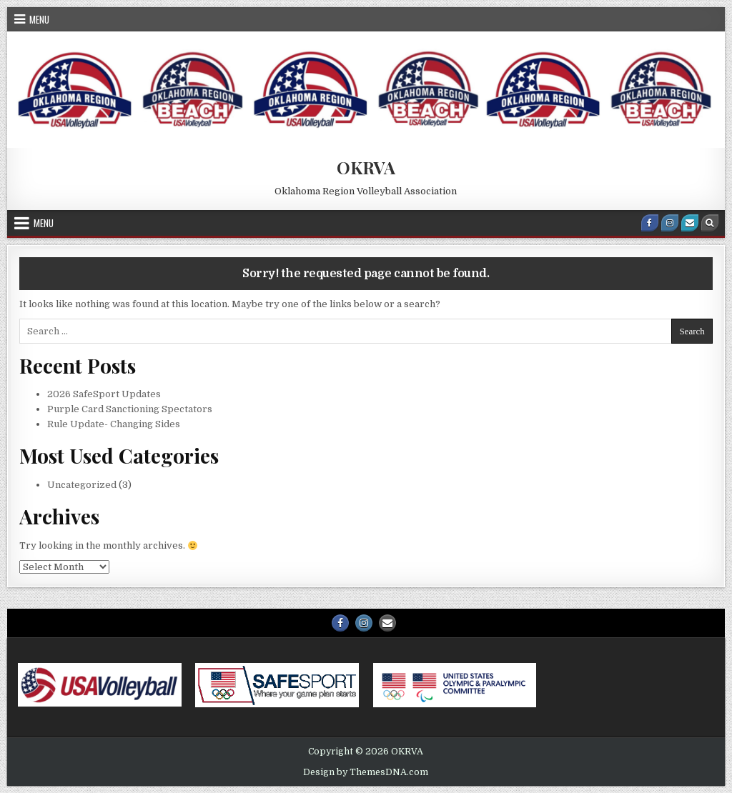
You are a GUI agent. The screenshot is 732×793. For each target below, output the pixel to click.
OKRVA (366, 167)
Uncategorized (82, 484)
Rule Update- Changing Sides (113, 424)
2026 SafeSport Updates (104, 394)
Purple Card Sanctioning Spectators (129, 409)
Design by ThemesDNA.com (365, 772)
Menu (39, 19)
